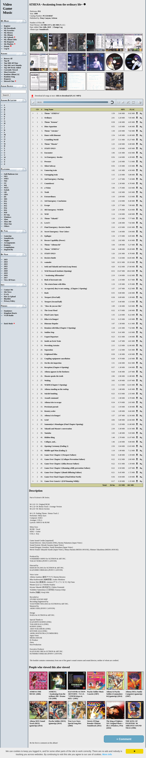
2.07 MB (131, 372)
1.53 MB (131, 302)
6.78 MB (131, 183)
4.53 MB (121, 227)
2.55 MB (131, 394)
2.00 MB (131, 459)
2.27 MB (121, 179)
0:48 (113, 341)
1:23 (113, 148)
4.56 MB (131, 170)
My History (8, 33)
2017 (6, 278)
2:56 (113, 258)
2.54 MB (121, 201)
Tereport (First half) (52, 297)
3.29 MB (121, 424)
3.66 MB (121, 113)
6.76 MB (131, 284)
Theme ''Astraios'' (51, 131)
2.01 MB (121, 328)
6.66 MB (131, 411)
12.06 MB (131, 345)
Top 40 (6, 61)
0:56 (113, 157)
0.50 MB (121, 468)
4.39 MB (131, 157)
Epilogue (47, 236)
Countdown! (49, 183)
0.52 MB (121, 459)
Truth (46, 192)
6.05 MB (131, 236)
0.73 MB (121, 310)
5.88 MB (131, 175)
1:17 (113, 179)
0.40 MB (121, 302)
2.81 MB (121, 253)
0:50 (113, 232)
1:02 (113, 170)
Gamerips (8, 236)
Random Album (10, 74)
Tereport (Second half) (53, 302)
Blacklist (7, 299)
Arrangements (9, 243)
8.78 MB (131, 253)
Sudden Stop (49, 332)
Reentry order (49, 411)
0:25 (113, 394)
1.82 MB (121, 192)
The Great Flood (50, 310)
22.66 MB (131, 420)
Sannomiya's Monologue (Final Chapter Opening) (63, 424)
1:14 (113, 183)
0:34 (113, 402)
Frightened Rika (50, 354)
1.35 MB (131, 481)
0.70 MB (121, 359)
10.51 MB (121, 262)
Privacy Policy (9, 301)
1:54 (113, 135)
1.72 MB (131, 472)
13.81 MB (131, 227)
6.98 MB (131, 144)
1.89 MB (121, 245)
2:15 (113, 345)
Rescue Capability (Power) (54, 240)
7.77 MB (131, 218)
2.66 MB (131, 293)
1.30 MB (121, 367)
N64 (5, 181)
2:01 (113, 118)
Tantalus (47, 433)
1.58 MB (121, 324)
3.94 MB (131, 232)
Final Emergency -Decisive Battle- (57, 227)
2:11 (113, 385)
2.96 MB (121, 376)
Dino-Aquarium (50, 126)
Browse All (8, 59)
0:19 (113, 332)
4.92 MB (131, 153)
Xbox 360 (7, 222)
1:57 (113, 288)
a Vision (47, 188)
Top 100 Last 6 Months (13, 65)
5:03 (113, 262)
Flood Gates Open (51, 315)
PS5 (5, 210)
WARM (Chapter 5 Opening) (55, 385)
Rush (46, 293)
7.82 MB (131, 131)
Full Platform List (11, 174)
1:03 (113, 433)
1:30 (113, 131)
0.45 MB (121, 472)
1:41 (113, 280)
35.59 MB (131, 262)
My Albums (8, 35)
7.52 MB (131, 328)
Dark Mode (9, 324)
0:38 (113, 297)
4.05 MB (131, 122)
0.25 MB (121, 319)
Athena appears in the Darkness (56, 372)
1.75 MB (121, 188)
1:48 (113, 437)
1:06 (113, 153)
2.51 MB (121, 218)
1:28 (113, 328)
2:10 (113, 227)
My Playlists (10, 44)
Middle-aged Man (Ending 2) (55, 451)
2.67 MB (121, 288)
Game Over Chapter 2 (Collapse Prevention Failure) (64, 459)
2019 (6, 273)
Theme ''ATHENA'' (52, 113)
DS (5, 197)
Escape (47, 205)
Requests (7, 79)
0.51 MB (121, 337)
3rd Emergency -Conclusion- (55, 201)
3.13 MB (121, 385)
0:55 (113, 126)
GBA (6, 194)
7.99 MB (131, 205)
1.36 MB (121, 354)
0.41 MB (121, 332)
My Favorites (9, 30)
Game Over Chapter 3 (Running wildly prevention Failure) (67, 468)
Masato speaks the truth (53, 376)
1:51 (113, 363)
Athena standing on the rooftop (56, 389)
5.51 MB (121, 140)
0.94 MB (121, 477)
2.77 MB (121, 205)
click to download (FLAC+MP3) (68, 96)
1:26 (113, 253)
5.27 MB (131, 245)
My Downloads (10, 28)
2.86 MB (121, 223)
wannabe (47, 262)
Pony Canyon (45, 18)
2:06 (113, 376)
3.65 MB (131, 192)
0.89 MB (121, 297)
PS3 (5, 206)
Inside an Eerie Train (52, 341)
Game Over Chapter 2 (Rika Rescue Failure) (61, 464)
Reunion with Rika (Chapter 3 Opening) (60, 328)
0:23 (113, 337)
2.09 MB (121, 197)
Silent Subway (49, 166)
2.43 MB (121, 162)
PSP (5, 213)
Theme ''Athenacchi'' (52, 245)
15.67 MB (121, 271)
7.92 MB (131, 223)
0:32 (113, 310)
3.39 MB (131, 297)
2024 (6, 262)
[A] (18, 74)
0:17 (113, 302)
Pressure (47, 162)
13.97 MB (131, 380)
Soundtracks (9, 238)
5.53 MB (131, 197)
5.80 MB (121, 420)
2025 (6, 260)
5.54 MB (121, 258)
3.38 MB (121, 429)
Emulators (8, 311)
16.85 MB (131, 258)
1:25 (113, 144)
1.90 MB (121, 398)
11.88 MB (131, 376)
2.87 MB (121, 415)
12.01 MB (131, 385)
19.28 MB (131, 249)
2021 (6, 269)
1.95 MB (121, 284)
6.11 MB (131, 324)
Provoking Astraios (51, 345)
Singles (6, 240)
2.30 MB (121, 183)
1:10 (113, 197)
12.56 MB (131, 415)
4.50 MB (131, 354)
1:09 (113, 306)
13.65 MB (131, 446)
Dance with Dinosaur (52, 135)
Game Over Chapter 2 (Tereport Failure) (60, 455)
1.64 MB (121, 157)
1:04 (113, 245)
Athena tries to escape (52, 402)
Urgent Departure (51, 337)
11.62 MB (131, 275)
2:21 (113, 424)
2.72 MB (121, 236)
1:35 (113, 315)
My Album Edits (10, 40)
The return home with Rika (55, 284)
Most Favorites (10, 72)
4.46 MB (131, 126)
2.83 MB (121, 131)
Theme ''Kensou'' (51, 122)
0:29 (113, 359)
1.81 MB (121, 153)
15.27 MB (131, 140)
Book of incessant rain (53, 280)
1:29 (113, 205)
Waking (47, 380)
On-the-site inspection (52, 363)
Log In (6, 49)
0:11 (113, 319)
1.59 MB (131, 455)
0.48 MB (121, 455)
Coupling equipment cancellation (57, 359)
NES (5, 176)
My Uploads (9, 37)
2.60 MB (121, 144)
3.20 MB (121, 118)
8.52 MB (121, 267)
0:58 (113, 122)
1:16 (113, 411)
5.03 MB (131, 306)
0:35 (113, 293)
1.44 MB (121, 232)
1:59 (113, 113)
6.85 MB (131, 148)
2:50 (113, 446)
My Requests (9, 42)
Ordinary (48, 118)
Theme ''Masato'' (51, 144)
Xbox (6, 219)
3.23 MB (121, 345)
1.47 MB (121, 341)
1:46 (113, 442)
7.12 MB (131, 451)
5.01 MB (131, 350)
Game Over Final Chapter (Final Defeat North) (62, 477)
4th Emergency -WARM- (54, 210)
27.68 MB (131, 267)
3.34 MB (121, 275)
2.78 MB (121, 437)
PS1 (5, 201)
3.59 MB (131, 477)
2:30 (113, 429)
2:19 (113, 275)
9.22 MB (131, 288)
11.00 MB (131, 135)
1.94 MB (121, 214)
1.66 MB (121, 122)
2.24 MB (121, 315)
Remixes (7, 245)
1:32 (113, 201)
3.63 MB (131, 188)
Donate (8, 46)
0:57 (113, 350)
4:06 (113, 420)
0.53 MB (121, 394)
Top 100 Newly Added (12, 68)
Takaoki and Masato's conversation (58, 429)
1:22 (113, 407)
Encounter (48, 153)
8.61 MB (131, 363)
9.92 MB (131, 113)
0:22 (113, 455)
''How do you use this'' (53, 306)
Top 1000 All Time (11, 63)
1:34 (113, 236)
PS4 (5, 208)
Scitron (54, 18)
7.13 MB (131, 162)
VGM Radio (8, 315)
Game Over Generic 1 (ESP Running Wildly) (61, 481)
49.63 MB (131, 271)
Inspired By (8, 250)
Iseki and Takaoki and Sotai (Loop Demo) (60, 267)
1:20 (113, 162)
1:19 (113, 284)
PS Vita (7, 215)
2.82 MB (121, 240)
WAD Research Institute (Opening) (57, 271)
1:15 (113, 175)
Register (7, 26)
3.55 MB (131, 166)
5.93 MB (131, 433)
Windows (7, 217)
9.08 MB (131, 442)
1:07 (113, 324)
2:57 (113, 140)
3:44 (113, 249)
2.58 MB (121, 148)
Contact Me (8, 290)
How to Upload (10, 296)
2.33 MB (121, 175)
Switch (6, 190)
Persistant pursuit (51, 407)
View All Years (9, 280)
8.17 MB (131, 280)
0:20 (113, 372)
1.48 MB (121, 433)
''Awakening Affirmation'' (54, 275)
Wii (5, 185)
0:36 (113, 477)
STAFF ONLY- (50, 148)
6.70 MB (131, 398)
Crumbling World (51, 140)
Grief (46, 420)
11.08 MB (131, 424)
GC (5, 183)
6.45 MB (131, 389)
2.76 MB (121, 210)
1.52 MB (121, 350)
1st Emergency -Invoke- (53, 157)
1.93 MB (121, 407)
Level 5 (47, 223)
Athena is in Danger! (52, 415)
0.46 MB (121, 372)
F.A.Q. (6, 294)
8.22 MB (131, 315)
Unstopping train (51, 175)
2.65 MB (131, 402)
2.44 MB (121, 442)
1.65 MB (121, 126)
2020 (6, 271)
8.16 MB (131, 240)
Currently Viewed (11, 70)
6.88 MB (121, 249)
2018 (6, 275)
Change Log (57, 27)
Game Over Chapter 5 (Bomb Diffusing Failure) (63, 472)
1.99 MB (121, 451)
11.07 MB (131, 437)
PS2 (5, 203)
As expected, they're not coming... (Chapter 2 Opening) (65, 288)
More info (107, 754)
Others (6, 226)
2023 (6, 264)
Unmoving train (50, 170)
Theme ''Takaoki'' (51, 218)
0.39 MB (121, 481)
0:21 (113, 472)
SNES (6, 179)
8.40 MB (131, 201)
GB (5, 192)
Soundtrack (43, 29)
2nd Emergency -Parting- (54, 179)
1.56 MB (121, 306)
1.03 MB (131, 319)
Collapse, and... (50, 442)
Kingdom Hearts (10, 313)
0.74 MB (121, 402)
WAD (46, 214)
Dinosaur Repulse (51, 324)
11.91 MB (131, 429)
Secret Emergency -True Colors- (56, 232)
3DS (5, 199)
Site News (7, 292)
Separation (48, 350)
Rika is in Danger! (51, 319)
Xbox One (8, 224)
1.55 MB (121, 166)
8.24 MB (131, 210)
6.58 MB (131, 407)
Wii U (6, 188)
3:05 (113, 380)
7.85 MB (131, 118)
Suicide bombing (50, 394)
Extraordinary (50, 197)
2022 (6, 266)
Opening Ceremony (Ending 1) (56, 446)
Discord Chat (10, 81)
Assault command (51, 398)
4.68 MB (131, 214)
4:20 (113, 267)
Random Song (9, 77)
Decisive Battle (50, 258)
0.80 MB (121, 293)
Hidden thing (49, 437)
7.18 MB (131, 179)
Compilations (9, 247)
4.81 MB (131, 341)
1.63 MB (131, 332)
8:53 (113, 271)
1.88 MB (121, 389)
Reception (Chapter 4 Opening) (56, 367)
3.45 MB (121, 135)
